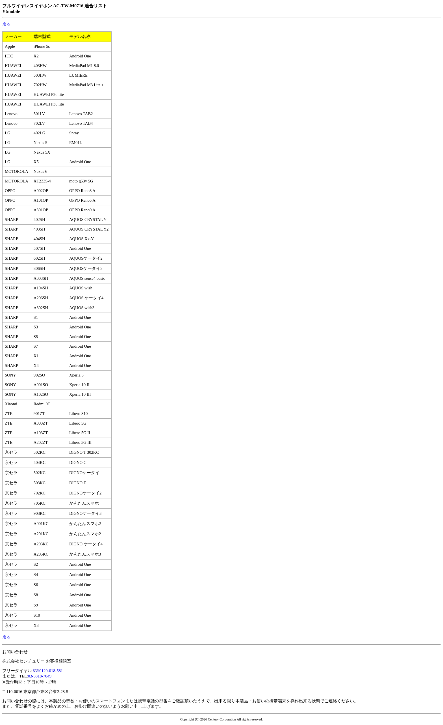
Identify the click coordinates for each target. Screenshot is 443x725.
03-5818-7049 (39, 676)
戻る (6, 24)
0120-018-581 (51, 670)
